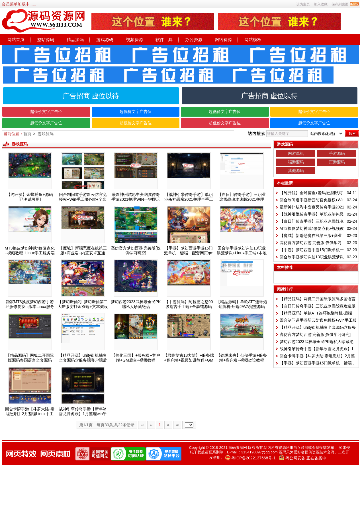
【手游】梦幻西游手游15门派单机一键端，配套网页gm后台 (188, 253)
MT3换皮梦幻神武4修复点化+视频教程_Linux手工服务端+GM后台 (30, 253)
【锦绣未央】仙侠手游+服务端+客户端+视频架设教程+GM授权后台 (241, 360)
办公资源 (193, 39)
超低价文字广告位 (46, 111)
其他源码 (296, 170)
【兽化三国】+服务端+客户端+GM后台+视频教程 (135, 357)
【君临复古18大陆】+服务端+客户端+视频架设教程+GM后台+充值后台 (188, 360)
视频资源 (134, 39)
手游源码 (337, 153)
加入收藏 (321, 4)
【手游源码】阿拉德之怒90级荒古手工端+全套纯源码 (189, 304)
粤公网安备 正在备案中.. (307, 458)
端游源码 (296, 162)
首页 (27, 133)
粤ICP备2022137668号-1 (253, 458)
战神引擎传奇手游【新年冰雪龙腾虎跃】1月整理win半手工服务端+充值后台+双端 (82, 414)
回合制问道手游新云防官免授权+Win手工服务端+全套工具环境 (83, 199)
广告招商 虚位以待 (91, 96)
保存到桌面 (340, 4)
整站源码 (45, 39)
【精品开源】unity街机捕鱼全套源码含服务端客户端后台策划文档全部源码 (83, 360)
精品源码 (75, 39)
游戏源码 (104, 39)
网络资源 (223, 39)
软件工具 (164, 39)
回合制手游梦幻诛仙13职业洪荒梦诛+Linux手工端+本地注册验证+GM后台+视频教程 (241, 253)
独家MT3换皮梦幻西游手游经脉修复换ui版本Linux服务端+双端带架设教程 (29, 306)
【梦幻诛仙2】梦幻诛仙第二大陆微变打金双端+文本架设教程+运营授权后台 (83, 306)
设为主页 (303, 4)
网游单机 (296, 153)
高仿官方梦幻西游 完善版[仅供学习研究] (136, 250)
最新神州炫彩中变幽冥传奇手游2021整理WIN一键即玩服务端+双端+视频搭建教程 (135, 199)
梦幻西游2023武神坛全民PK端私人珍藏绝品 (136, 304)
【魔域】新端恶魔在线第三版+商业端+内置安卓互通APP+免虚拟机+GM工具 (83, 253)
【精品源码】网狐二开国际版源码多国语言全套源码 (30, 357)
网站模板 (252, 39)
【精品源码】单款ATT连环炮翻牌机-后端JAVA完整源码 (241, 304)
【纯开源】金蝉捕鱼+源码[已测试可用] (30, 197)
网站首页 (15, 39)
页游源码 (337, 162)
